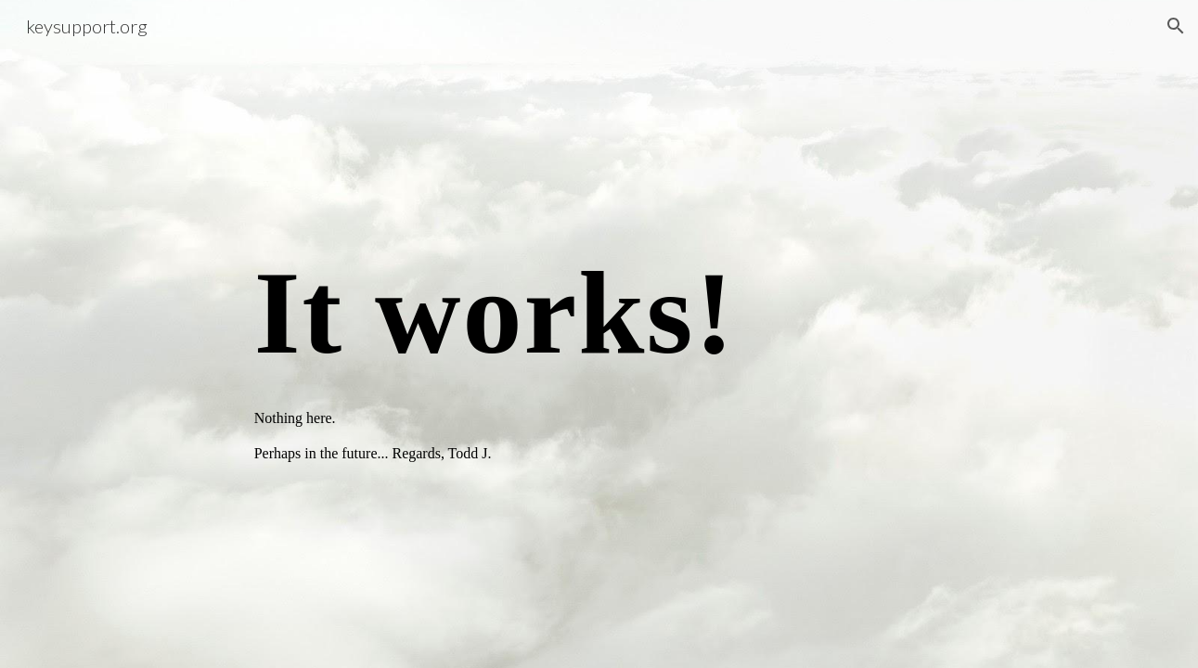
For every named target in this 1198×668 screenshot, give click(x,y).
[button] (1175, 26)
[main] (599, 334)
